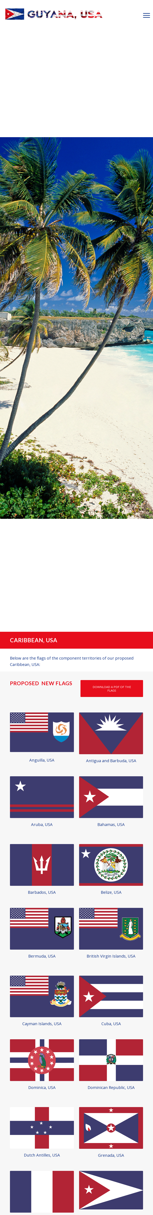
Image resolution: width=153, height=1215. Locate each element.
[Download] (111, 688)
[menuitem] (144, 15)
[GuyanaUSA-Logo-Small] (54, 15)
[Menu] (144, 15)
